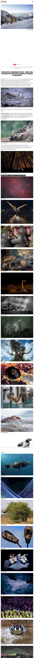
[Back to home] (3, 1)
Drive (3, 67)
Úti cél (15, 64)
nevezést (29, 146)
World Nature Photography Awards (13, 79)
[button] (32, 1)
